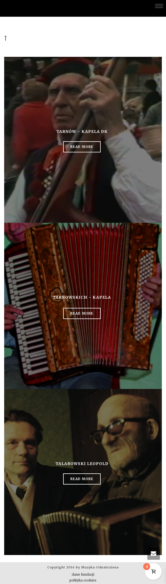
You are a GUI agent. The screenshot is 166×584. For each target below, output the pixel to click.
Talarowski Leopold (82, 463)
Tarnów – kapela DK (82, 131)
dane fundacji (83, 574)
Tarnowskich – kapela (82, 297)
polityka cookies (83, 580)
